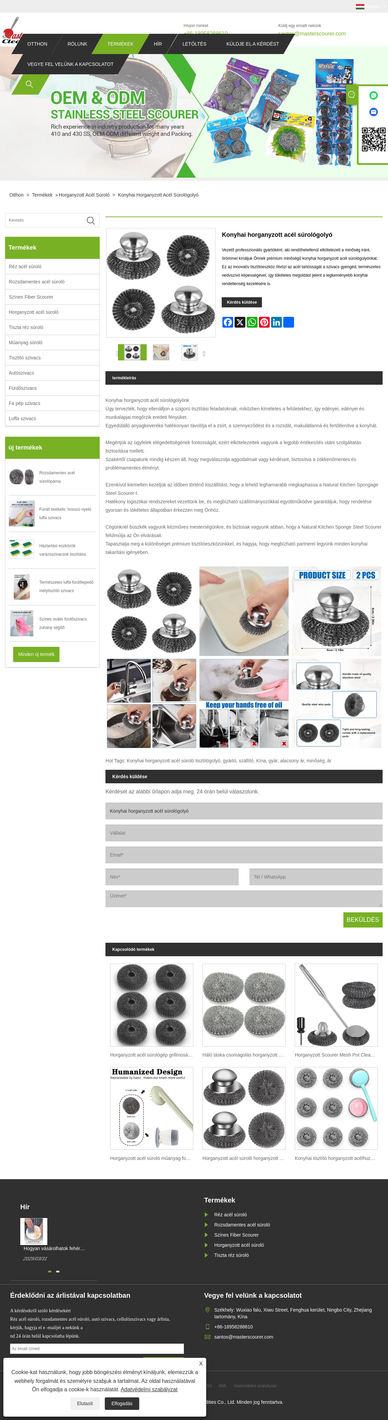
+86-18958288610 (205, 33)
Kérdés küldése (242, 302)
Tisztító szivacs (25, 357)
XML (223, 1386)
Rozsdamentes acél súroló (37, 281)
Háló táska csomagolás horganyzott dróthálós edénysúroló (246, 1055)
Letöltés (195, 56)
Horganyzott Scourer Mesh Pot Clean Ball (338, 1055)
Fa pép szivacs (24, 403)
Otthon (37, 56)
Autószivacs (21, 373)
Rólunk (77, 56)
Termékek (120, 56)
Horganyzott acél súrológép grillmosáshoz (154, 1055)
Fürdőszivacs (23, 388)
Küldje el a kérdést (252, 56)
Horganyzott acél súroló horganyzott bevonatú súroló (246, 1158)
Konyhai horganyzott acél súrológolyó (158, 195)
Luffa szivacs (22, 418)
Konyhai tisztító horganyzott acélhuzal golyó (338, 1158)
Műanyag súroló (26, 342)
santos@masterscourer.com (312, 33)
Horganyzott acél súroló (84, 195)
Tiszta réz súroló (26, 327)
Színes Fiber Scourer (31, 297)
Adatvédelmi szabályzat (149, 1389)
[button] (50, 1271)
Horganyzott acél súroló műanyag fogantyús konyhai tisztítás (154, 1158)
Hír (158, 56)
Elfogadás (122, 1403)
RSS (207, 1386)
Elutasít (85, 1403)
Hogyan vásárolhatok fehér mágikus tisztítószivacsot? (52, 1249)
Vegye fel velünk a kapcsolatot (70, 77)
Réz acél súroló (25, 266)
